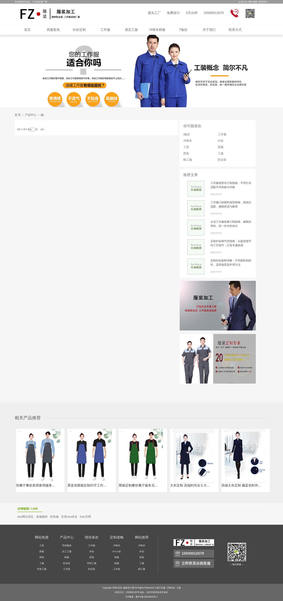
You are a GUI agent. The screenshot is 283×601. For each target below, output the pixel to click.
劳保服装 (66, 545)
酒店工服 (131, 30)
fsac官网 (85, 516)
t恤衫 (186, 134)
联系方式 (235, 30)
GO (42, 129)
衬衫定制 (79, 30)
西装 (186, 153)
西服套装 (53, 30)
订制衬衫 (170, 588)
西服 (221, 147)
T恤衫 (183, 30)
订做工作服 (159, 588)
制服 (116, 563)
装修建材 (42, 516)
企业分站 (242, 2)
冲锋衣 (187, 140)
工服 (221, 153)
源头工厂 (154, 13)
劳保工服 (41, 569)
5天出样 (192, 13)
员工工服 (66, 551)
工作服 (105, 30)
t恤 (42, 114)
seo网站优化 (25, 516)
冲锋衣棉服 (157, 30)
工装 (186, 147)
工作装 (66, 569)
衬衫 (221, 140)
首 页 (18, 114)
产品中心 (30, 114)
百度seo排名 (69, 516)
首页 (27, 30)
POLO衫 (116, 551)
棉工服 (187, 159)
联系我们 (263, 2)
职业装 (222, 159)
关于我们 (209, 30)
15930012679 (214, 13)
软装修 (54, 516)
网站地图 (253, 2)
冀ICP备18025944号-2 (146, 597)
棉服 (66, 557)
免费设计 (173, 13)
